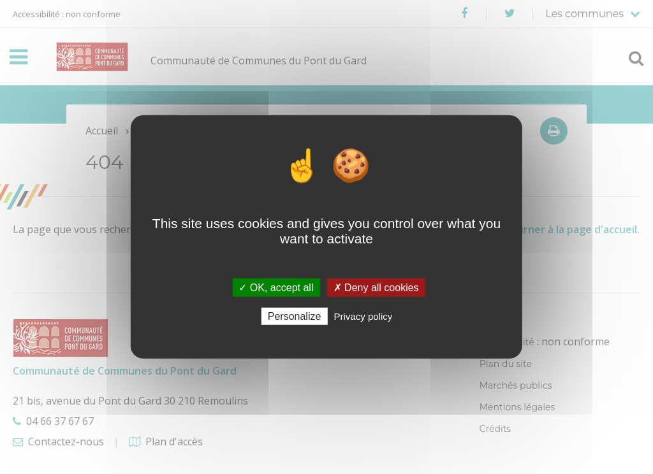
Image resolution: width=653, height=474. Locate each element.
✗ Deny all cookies (376, 287)
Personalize (294, 316)
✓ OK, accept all (275, 287)
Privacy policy (363, 316)
